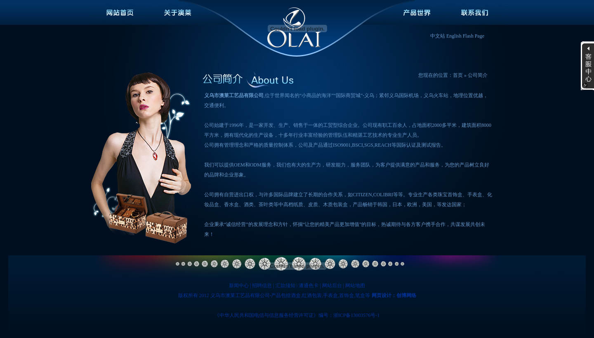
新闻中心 (239, 285)
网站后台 (332, 285)
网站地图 (355, 285)
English (454, 36)
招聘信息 (262, 285)
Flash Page (473, 36)
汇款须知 (285, 285)
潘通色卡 (308, 285)
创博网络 (406, 295)
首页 (458, 75)
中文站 (437, 36)
